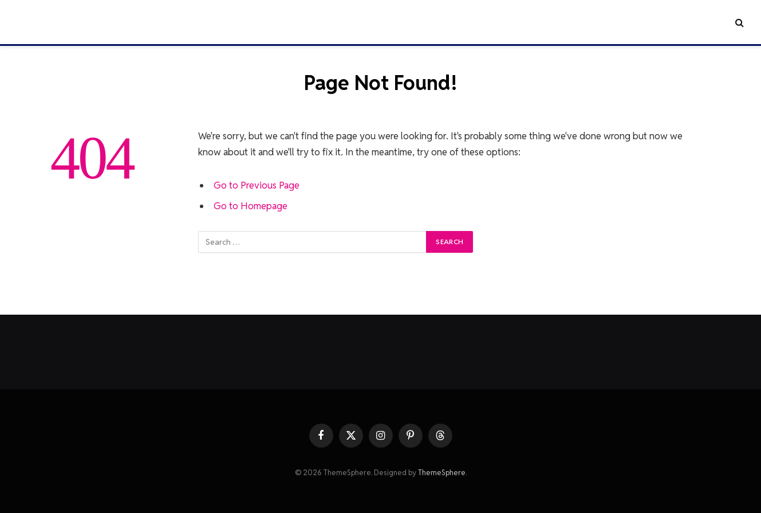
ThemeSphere (442, 472)
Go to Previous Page (256, 185)
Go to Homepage (250, 205)
